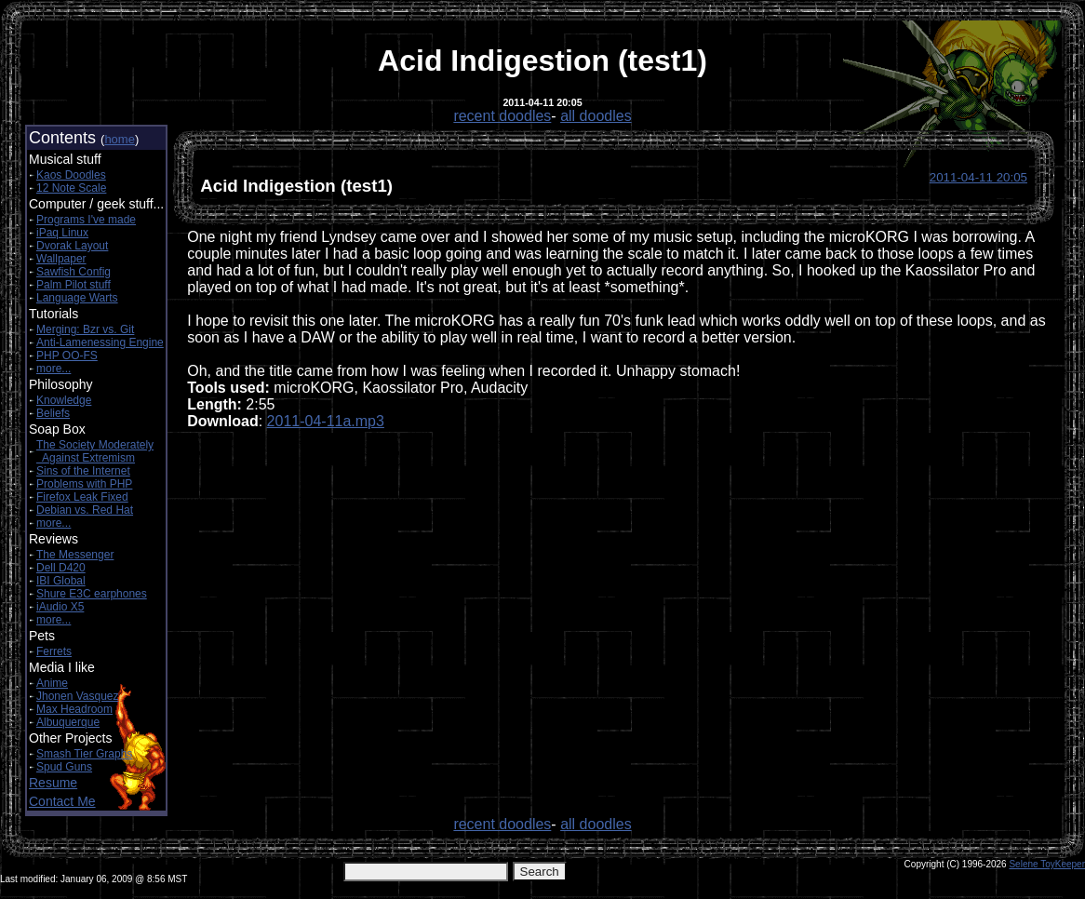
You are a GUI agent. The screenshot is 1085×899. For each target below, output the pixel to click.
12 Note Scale (71, 188)
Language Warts (77, 297)
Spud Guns (64, 766)
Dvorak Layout (72, 245)
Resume (53, 782)
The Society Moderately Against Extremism (95, 451)
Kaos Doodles (71, 174)
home (119, 139)
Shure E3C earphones (91, 593)
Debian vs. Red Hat (84, 510)
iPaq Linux (62, 232)
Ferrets (54, 651)
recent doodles (502, 116)
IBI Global (61, 580)
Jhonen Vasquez (77, 696)
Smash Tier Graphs (84, 753)
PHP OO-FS (67, 355)
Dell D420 (61, 567)
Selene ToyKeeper (1047, 864)
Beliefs (53, 413)
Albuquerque (68, 722)
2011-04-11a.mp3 (325, 421)
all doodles (596, 116)
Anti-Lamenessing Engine (100, 342)
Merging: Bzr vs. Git (85, 329)
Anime (52, 683)
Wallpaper (61, 258)
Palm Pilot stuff (73, 284)
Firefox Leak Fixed (82, 496)
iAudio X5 (60, 606)
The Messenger (75, 554)
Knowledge (63, 400)
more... (53, 368)
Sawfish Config (73, 271)
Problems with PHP (84, 483)
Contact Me (62, 801)
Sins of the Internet (83, 470)
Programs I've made (86, 219)
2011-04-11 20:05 (978, 177)
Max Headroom (74, 709)
